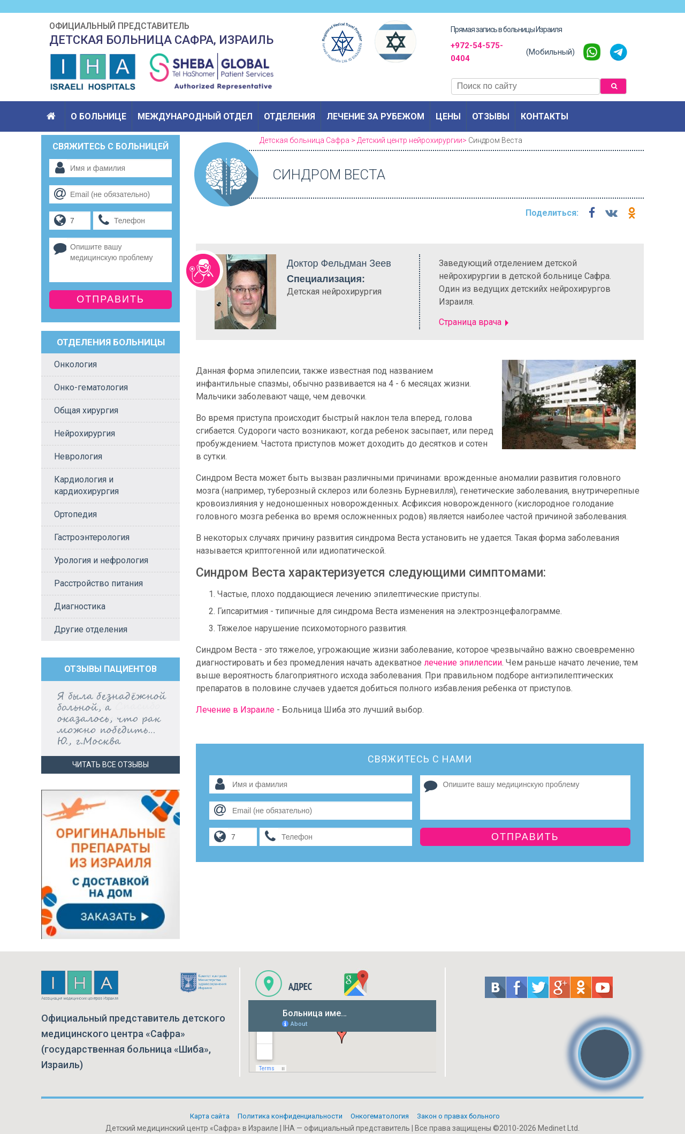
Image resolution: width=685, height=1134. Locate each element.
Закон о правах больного (458, 1116)
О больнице (98, 116)
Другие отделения (90, 629)
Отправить (525, 836)
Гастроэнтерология (92, 537)
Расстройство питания (98, 583)
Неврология (78, 456)
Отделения (289, 116)
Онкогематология (380, 1116)
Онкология (75, 364)
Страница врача (470, 322)
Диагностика (79, 606)
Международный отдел (195, 116)
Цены (448, 116)
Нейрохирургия (84, 433)
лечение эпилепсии (463, 662)
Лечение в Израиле (235, 710)
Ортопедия (75, 514)
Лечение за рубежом (375, 116)
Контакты (544, 116)
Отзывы (490, 116)
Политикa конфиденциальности (290, 1116)
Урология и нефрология (101, 560)
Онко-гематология (91, 387)
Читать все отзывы (110, 764)
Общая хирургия (86, 410)
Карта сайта (210, 1116)
